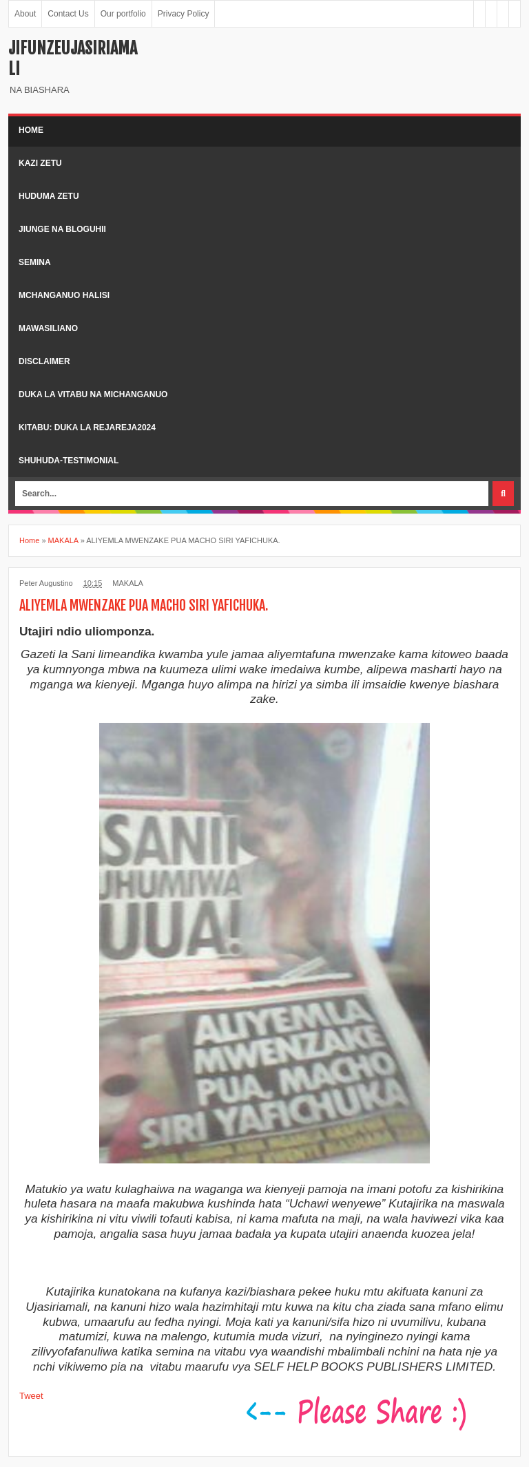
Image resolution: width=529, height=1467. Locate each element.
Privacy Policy (183, 14)
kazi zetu (40, 163)
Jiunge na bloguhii (62, 229)
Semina (35, 262)
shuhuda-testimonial (68, 460)
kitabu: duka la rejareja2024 (87, 427)
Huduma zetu (49, 196)
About (25, 14)
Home (31, 130)
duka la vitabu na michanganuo (93, 394)
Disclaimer (44, 361)
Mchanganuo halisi (64, 295)
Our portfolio (123, 14)
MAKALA (127, 583)
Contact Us (68, 14)
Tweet (31, 1396)
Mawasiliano (48, 328)
